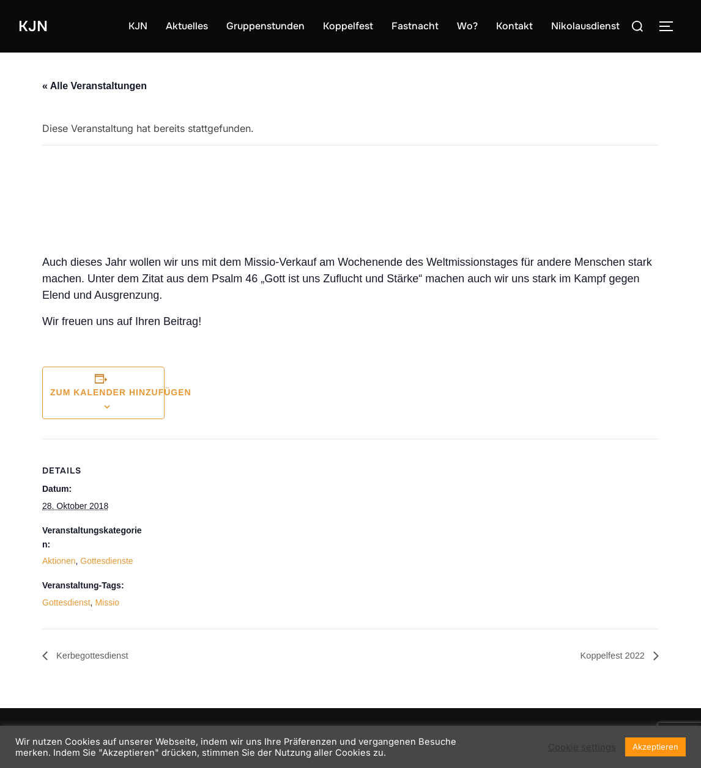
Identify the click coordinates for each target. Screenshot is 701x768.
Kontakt (514, 26)
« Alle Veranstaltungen (94, 86)
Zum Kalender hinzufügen (120, 392)
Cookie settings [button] (582, 747)
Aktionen (58, 561)
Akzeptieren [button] (655, 747)
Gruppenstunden (265, 26)
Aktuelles (187, 26)
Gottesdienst (66, 602)
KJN (34, 26)
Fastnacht (415, 26)
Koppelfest (348, 26)
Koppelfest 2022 (610, 655)
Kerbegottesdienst (94, 655)
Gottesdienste (106, 561)
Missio (107, 602)
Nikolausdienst (585, 26)
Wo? (467, 26)
